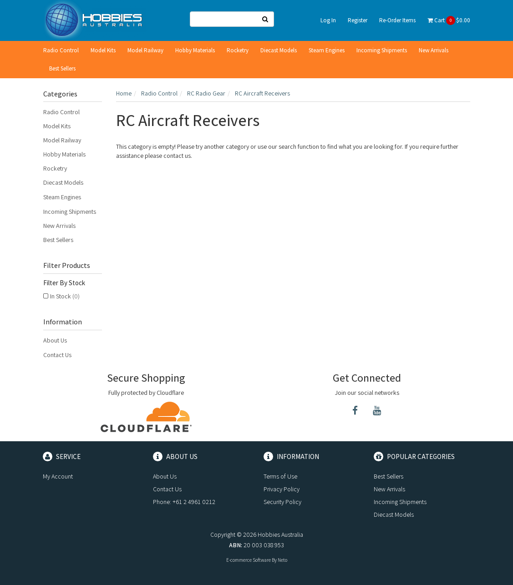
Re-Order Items (397, 20)
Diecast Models (278, 50)
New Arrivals (433, 50)
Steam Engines (327, 50)
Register (357, 20)
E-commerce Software (248, 560)
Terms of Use (280, 476)
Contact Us (57, 355)
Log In (328, 20)
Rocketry (238, 50)
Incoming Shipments (381, 50)
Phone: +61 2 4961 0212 (184, 502)
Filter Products (66, 266)
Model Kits (103, 50)
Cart (448, 20)
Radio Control (61, 50)
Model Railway (145, 50)
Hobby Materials (195, 50)
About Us (55, 340)
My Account (58, 476)
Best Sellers (62, 68)
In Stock (65, 296)
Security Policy (282, 502)
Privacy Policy (282, 489)
